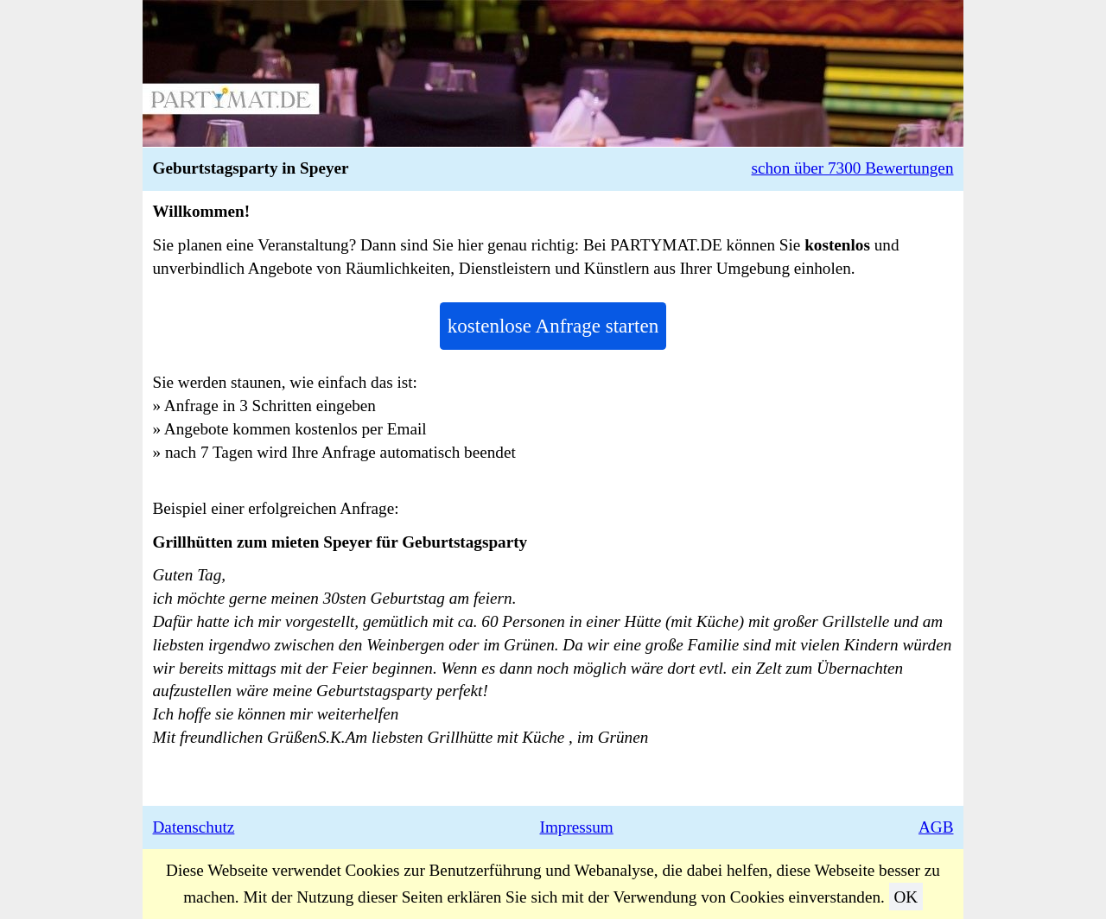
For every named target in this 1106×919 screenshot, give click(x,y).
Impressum (576, 827)
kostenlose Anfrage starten (553, 325)
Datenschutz (194, 827)
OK (905, 897)
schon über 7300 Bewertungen (853, 168)
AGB (936, 827)
